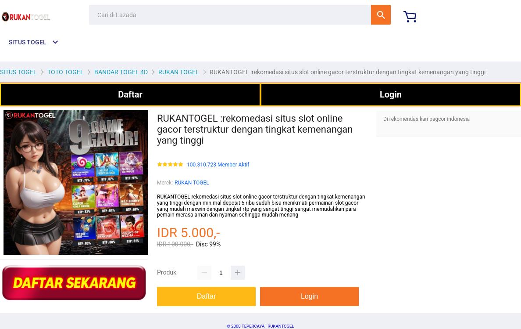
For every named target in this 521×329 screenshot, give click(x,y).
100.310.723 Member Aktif (218, 165)
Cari (381, 15)
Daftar (130, 94)
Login (391, 94)
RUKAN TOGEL (192, 183)
